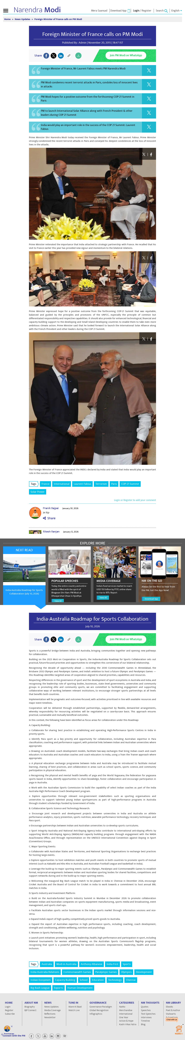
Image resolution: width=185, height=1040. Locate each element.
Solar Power (38, 492)
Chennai (131, 980)
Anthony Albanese (91, 964)
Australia (47, 964)
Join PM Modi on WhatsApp (126, 55)
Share (49, 518)
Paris (114, 484)
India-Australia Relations (45, 972)
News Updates (23, 19)
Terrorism (101, 484)
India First (112, 964)
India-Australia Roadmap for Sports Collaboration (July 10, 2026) (24, 592)
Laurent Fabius (82, 484)
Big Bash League (40, 988)
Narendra (37, 10)
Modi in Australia (66, 964)
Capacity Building (65, 980)
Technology (115, 980)
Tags (34, 484)
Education (98, 980)
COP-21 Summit (130, 484)
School (84, 980)
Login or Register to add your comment (135, 500)
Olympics (126, 972)
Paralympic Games (106, 972)
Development (144, 972)
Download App (151, 599)
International (61, 484)
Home (7, 19)
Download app (9, 1033)
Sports (127, 964)
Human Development (80, 988)
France (45, 484)
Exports (58, 988)
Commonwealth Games (77, 972)
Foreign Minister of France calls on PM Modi (58, 19)
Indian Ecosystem (41, 980)
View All (58, 601)
